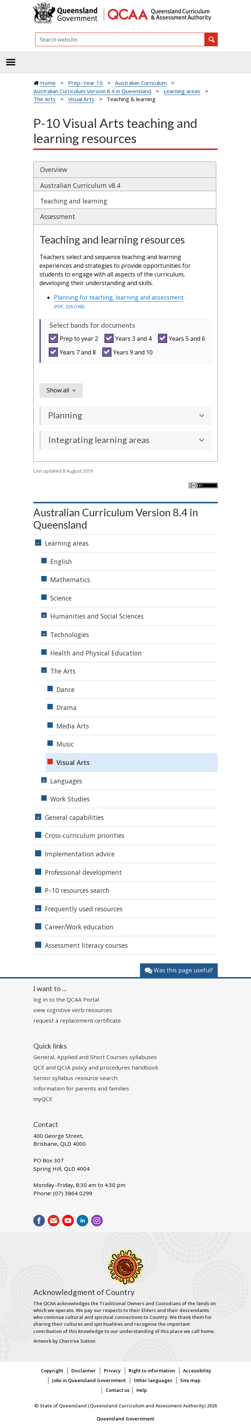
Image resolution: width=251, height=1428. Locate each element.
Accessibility (197, 1370)
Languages (66, 781)
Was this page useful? (179, 970)
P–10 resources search (77, 890)
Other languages (153, 1380)
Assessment (57, 216)
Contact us (117, 1390)
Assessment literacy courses (86, 945)
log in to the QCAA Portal (66, 999)
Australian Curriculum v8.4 (80, 185)
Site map (190, 1380)
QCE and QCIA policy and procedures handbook (95, 1067)
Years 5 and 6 (182, 338)
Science (61, 598)
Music (65, 744)
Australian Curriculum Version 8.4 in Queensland (92, 91)
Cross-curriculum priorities (84, 835)
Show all (58, 390)
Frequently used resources (84, 908)
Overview (53, 169)
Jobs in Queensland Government (89, 1380)
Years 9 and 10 (129, 352)
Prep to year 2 (74, 338)
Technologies (69, 634)
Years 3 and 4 (129, 338)
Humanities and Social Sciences (97, 616)
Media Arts (72, 726)
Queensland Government (125, 1418)
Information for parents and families (81, 1088)
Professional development (83, 872)
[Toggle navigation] (11, 62)
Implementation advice (80, 854)
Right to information (152, 1370)
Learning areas (181, 91)
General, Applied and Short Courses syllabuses (95, 1057)
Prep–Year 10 (85, 82)
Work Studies (70, 799)
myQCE (42, 1098)
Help (141, 1390)
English (61, 561)
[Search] (120, 39)
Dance (65, 689)
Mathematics (70, 579)
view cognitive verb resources (72, 1010)
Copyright (52, 1370)
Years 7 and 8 (73, 352)
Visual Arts (81, 99)
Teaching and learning (73, 201)
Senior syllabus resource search (75, 1077)
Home (48, 82)
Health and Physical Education (96, 653)
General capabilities (74, 817)
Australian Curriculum (141, 82)
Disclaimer (83, 1370)
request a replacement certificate (77, 1020)
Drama (66, 707)
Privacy (112, 1370)
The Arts (45, 99)
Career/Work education (79, 926)
